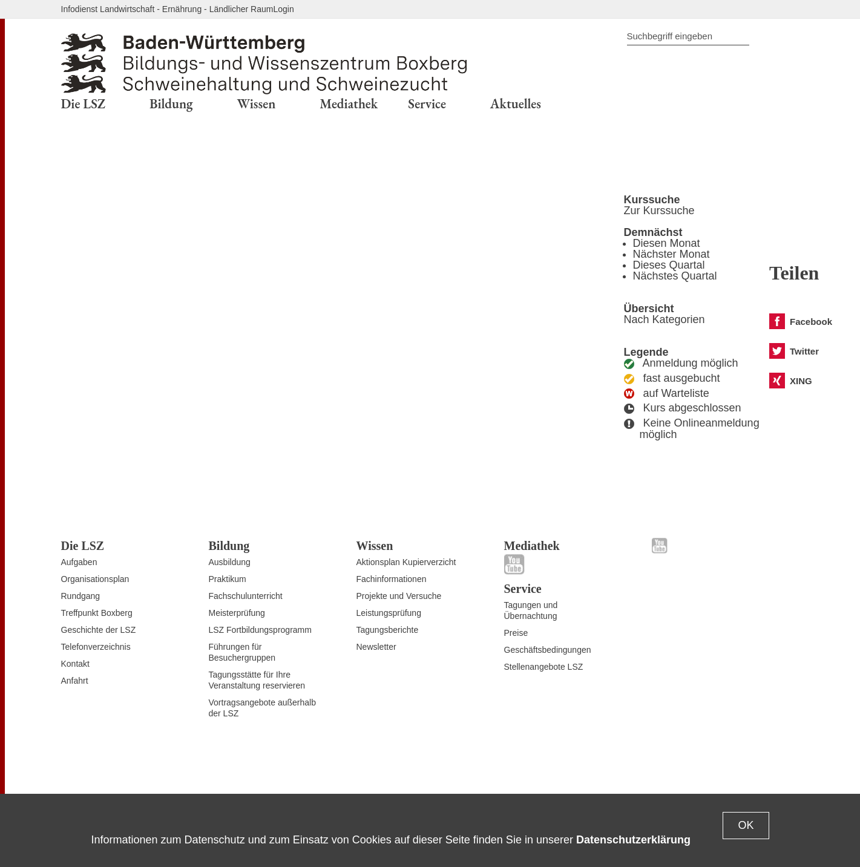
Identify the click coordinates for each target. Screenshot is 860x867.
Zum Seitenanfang (95, 770)
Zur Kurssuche (659, 210)
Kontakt (75, 664)
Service (523, 588)
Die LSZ (83, 545)
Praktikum (227, 579)
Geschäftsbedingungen (547, 650)
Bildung (229, 545)
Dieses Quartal (669, 265)
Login (283, 9)
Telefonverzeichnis (96, 647)
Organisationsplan (95, 579)
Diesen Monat (666, 243)
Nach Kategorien (664, 319)
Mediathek (532, 545)
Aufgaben (79, 562)
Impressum (778, 765)
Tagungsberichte (387, 630)
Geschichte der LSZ (98, 630)
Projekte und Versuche (399, 596)
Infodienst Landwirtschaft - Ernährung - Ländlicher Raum (167, 9)
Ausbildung (230, 562)
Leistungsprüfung (388, 613)
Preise (516, 633)
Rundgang (80, 596)
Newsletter (376, 647)
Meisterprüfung (237, 613)
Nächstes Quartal (675, 276)
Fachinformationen (391, 579)
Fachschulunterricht (246, 596)
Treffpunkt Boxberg (97, 613)
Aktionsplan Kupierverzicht (406, 562)
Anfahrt (74, 680)
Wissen (374, 545)
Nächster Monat (671, 254)
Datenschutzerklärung (633, 840)
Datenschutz (660, 765)
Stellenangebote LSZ (543, 667)
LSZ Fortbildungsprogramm (260, 630)
